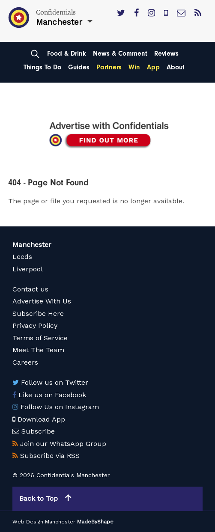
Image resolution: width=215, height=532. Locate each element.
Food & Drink (66, 53)
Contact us (30, 289)
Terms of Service (40, 338)
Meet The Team (38, 350)
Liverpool (27, 269)
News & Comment (120, 53)
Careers (25, 362)
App (153, 67)
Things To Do (42, 67)
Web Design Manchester (43, 522)
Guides (79, 67)
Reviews (166, 53)
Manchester (31, 245)
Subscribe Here (38, 313)
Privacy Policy (34, 325)
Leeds (22, 257)
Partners (109, 67)
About (176, 67)
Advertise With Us (41, 301)
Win (134, 67)
